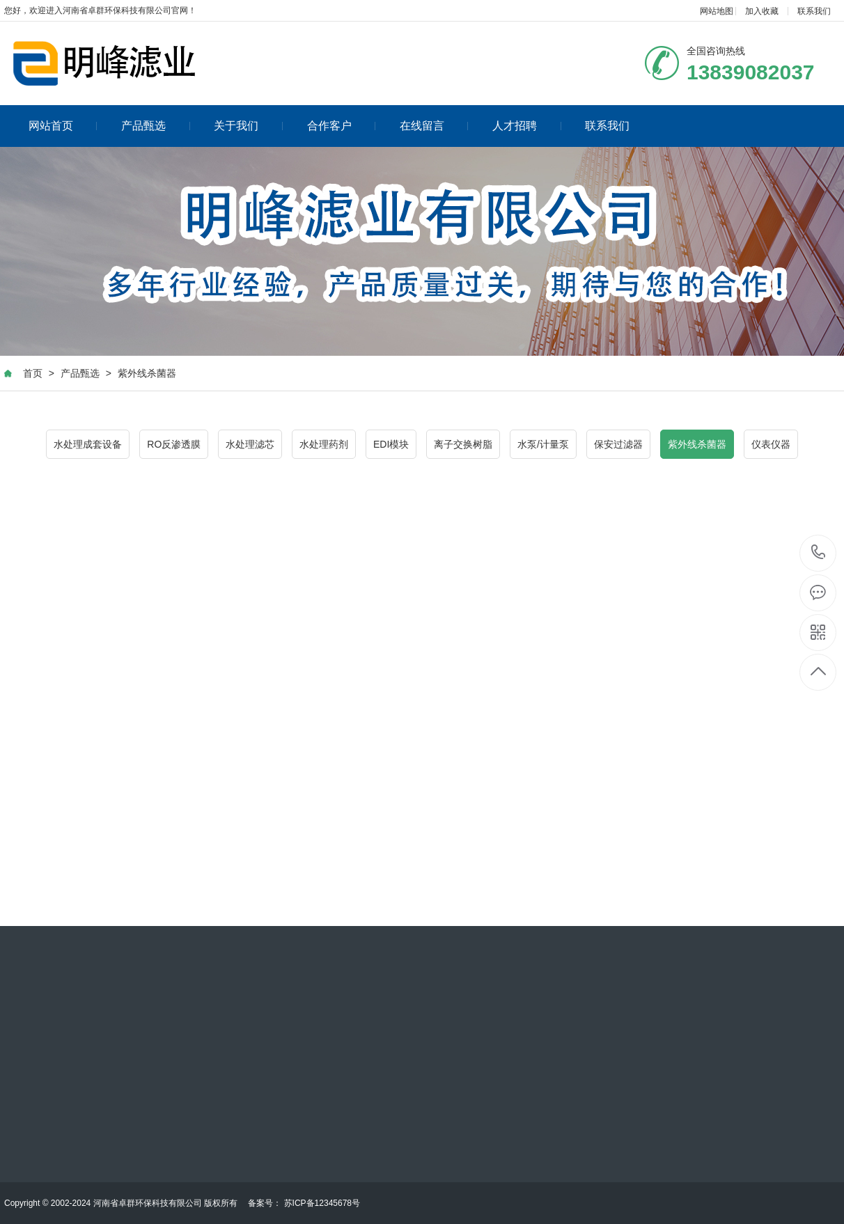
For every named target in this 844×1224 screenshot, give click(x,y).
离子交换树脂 (463, 444)
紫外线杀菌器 (147, 373)
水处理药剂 (323, 444)
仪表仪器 (770, 444)
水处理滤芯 (250, 444)
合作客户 (341, 126)
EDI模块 (391, 444)
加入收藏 (762, 11)
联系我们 (814, 11)
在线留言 (434, 126)
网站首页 (63, 126)
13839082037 (818, 552)
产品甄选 (155, 126)
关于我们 (248, 126)
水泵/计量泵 (543, 444)
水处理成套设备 (88, 444)
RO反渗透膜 (174, 444)
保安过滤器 (618, 444)
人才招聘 (526, 126)
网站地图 (716, 11)
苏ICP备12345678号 (322, 1203)
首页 (32, 373)
